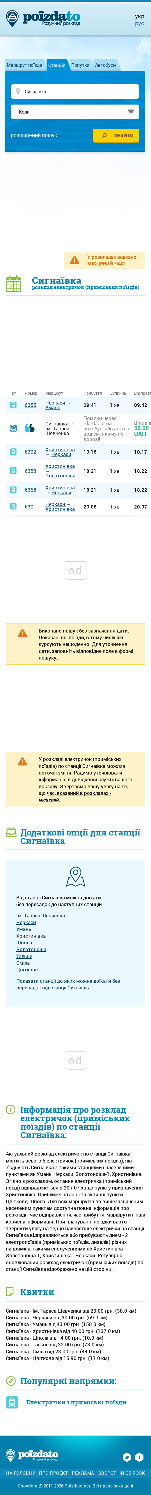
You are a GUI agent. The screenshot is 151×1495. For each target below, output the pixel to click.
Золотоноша (60, 475)
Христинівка (60, 449)
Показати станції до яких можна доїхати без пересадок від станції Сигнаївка (68, 984)
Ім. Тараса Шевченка (40, 915)
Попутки (80, 65)
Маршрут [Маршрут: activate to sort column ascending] (54, 393)
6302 (30, 452)
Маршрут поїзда (24, 65)
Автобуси (105, 65)
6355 (30, 405)
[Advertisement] (78, 201)
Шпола (24, 942)
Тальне (24, 956)
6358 (30, 471)
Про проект (53, 1473)
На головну (20, 1473)
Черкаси (55, 403)
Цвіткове (27, 969)
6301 (30, 507)
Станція (56, 65)
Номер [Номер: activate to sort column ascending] (31, 393)
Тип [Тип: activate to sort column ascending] (13, 393)
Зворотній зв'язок (121, 1473)
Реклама (83, 1473)
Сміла (23, 963)
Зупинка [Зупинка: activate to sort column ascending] (118, 393)
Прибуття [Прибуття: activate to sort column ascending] (93, 393)
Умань (52, 407)
